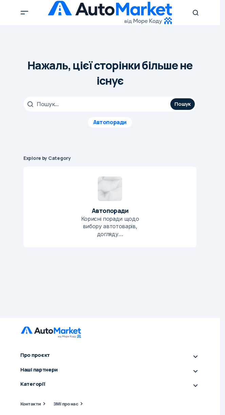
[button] (24, 12)
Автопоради (109, 122)
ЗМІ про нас (65, 403)
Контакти (30, 403)
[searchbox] (97, 104)
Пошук (182, 103)
